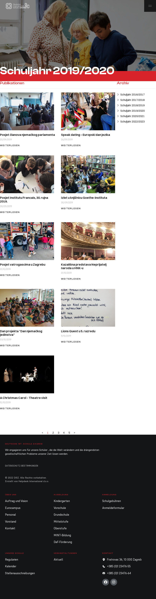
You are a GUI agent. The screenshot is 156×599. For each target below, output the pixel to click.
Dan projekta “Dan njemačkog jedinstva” (21, 333)
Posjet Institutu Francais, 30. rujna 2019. (24, 199)
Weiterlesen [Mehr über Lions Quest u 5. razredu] (71, 342)
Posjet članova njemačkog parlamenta (27, 135)
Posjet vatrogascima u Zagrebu (22, 264)
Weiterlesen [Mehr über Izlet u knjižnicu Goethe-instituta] (71, 208)
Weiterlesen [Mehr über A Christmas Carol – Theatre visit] (10, 408)
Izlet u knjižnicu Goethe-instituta (84, 198)
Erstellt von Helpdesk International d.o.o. (27, 481)
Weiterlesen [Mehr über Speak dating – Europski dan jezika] (71, 145)
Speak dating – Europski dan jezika (85, 135)
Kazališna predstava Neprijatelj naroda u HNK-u (83, 266)
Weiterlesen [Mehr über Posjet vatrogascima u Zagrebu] (10, 275)
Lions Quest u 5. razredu (78, 331)
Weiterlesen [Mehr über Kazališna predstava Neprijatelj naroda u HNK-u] (71, 279)
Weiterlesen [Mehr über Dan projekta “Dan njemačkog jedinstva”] (10, 345)
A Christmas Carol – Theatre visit (23, 398)
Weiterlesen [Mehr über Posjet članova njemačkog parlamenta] (10, 145)
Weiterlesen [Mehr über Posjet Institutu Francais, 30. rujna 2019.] (10, 212)
